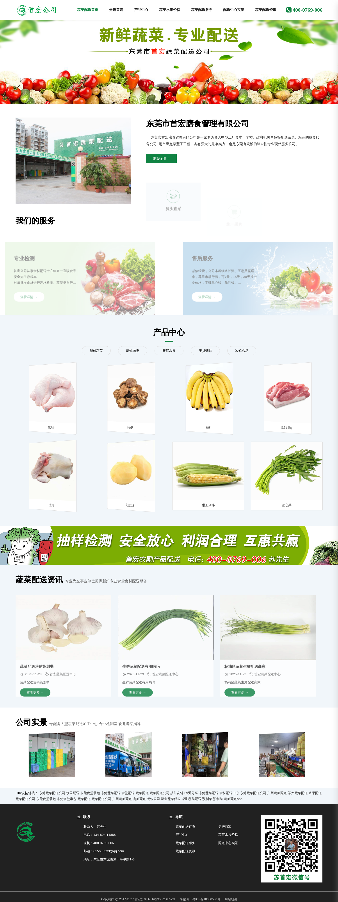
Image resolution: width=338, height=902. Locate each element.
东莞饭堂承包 (66, 799)
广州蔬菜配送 (277, 793)
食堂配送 (128, 793)
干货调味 (205, 351)
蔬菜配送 (142, 793)
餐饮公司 (153, 799)
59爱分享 (191, 793)
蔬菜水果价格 (169, 10)
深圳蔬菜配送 (191, 799)
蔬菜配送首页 (87, 10)
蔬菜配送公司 (159, 793)
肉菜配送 (139, 799)
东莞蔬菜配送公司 (52, 793)
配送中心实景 (233, 10)
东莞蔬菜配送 (111, 793)
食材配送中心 (229, 793)
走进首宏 (116, 10)
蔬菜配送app (233, 799)
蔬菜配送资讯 (265, 10)
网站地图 (231, 899)
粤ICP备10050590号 (206, 899)
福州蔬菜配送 (298, 793)
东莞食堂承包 (90, 793)
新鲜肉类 (132, 351)
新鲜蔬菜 (96, 351)
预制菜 (207, 799)
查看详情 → (161, 158)
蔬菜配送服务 (201, 10)
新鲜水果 (169, 351)
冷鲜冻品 (241, 351)
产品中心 (141, 10)
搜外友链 (176, 793)
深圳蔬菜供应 (171, 799)
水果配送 (72, 793)
